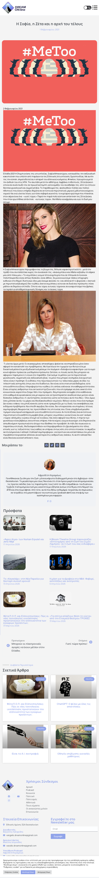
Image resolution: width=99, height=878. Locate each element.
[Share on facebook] (46, 445)
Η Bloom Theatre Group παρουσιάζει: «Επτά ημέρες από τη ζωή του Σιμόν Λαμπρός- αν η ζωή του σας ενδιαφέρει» (72, 541)
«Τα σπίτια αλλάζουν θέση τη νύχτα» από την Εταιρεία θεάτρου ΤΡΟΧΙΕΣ (70, 616)
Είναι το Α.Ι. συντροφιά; (25, 753)
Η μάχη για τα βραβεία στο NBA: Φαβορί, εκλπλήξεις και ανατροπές (72, 579)
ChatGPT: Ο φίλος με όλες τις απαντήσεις (74, 705)
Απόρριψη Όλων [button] (44, 872)
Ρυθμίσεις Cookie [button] (11, 872)
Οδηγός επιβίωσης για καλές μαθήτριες (73, 754)
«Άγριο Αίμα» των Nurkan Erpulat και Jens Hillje (23, 540)
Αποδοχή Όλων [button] (28, 872)
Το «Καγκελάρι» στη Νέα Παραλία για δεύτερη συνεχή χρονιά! (23, 579)
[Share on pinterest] (57, 445)
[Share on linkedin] (62, 445)
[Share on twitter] (52, 445)
